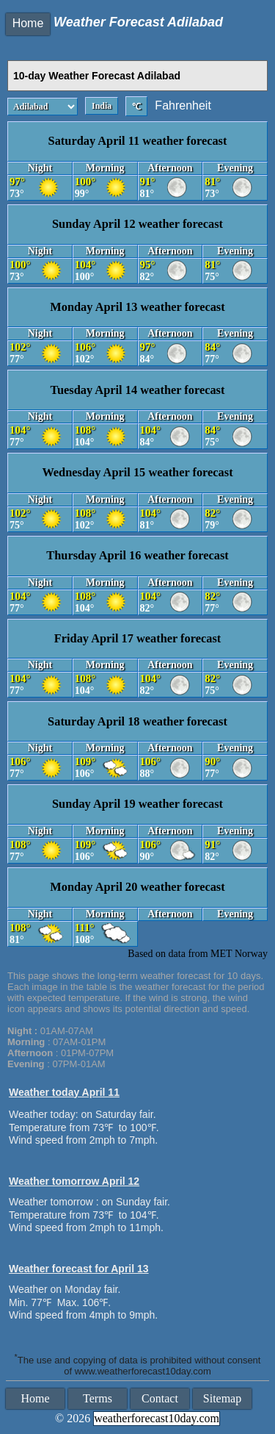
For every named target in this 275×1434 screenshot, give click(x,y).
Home (28, 23)
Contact (160, 1398)
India (101, 106)
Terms (97, 1398)
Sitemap (222, 1398)
